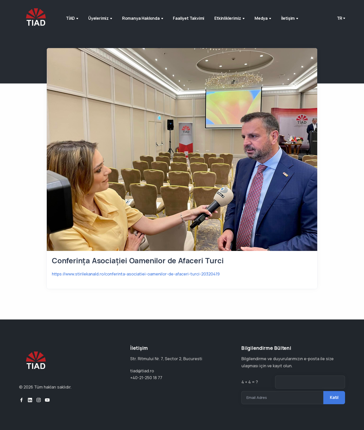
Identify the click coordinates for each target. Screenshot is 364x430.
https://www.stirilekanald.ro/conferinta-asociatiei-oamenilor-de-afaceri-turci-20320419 (136, 274)
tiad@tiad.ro (142, 371)
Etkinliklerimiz (229, 18)
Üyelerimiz (100, 18)
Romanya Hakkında (142, 18)
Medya (263, 18)
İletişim (289, 18)
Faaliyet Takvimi (188, 18)
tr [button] (340, 18)
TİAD (72, 18)
